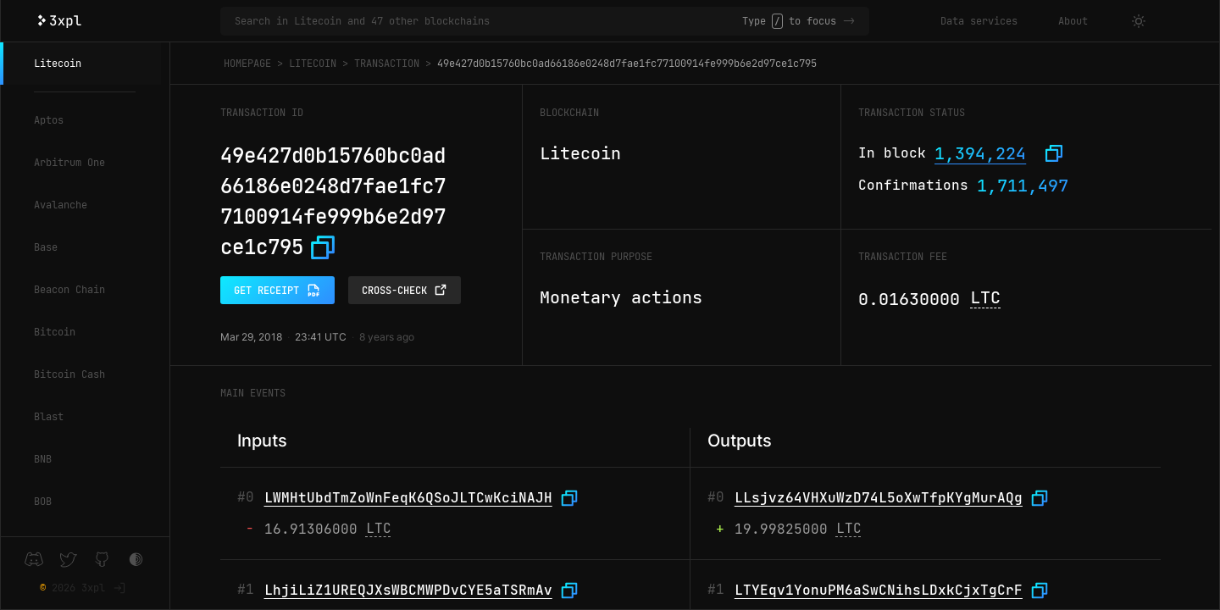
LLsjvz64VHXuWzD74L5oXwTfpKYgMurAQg (879, 498)
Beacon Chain (69, 290)
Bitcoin (54, 332)
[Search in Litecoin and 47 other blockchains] (488, 21)
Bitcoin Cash (69, 374)
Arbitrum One (69, 162)
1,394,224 (980, 153)
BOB (43, 501)
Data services (979, 21)
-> (849, 21)
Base (46, 247)
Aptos (49, 120)
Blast (49, 417)
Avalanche (60, 205)
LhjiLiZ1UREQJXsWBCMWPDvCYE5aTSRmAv (408, 590)
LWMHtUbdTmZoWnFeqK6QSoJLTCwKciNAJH (408, 498)
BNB (43, 459)
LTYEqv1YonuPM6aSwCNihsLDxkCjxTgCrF (879, 590)
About (1073, 21)
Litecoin (57, 63)
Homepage (247, 63)
